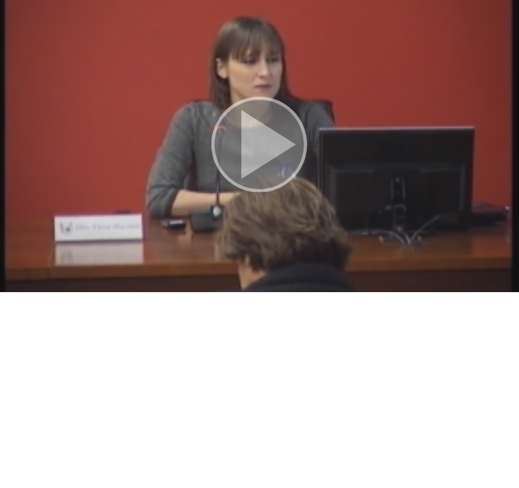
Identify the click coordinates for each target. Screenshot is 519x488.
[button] (259, 146)
